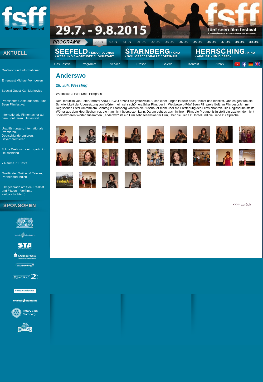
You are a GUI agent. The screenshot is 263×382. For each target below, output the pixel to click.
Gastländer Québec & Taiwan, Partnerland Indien (22, 175)
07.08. (226, 42)
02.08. (156, 42)
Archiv (219, 64)
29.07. (100, 42)
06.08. (212, 42)
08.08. (240, 42)
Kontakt (193, 64)
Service (115, 64)
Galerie (167, 64)
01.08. (142, 42)
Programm (89, 64)
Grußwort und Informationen (21, 70)
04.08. (184, 42)
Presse (141, 64)
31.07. (128, 42)
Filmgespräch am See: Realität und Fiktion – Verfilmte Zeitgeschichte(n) (23, 190)
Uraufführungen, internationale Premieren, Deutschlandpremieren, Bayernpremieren (22, 134)
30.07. (114, 42)
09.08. (254, 42)
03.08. (170, 42)
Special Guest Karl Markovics (22, 90)
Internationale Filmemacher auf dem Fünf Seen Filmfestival (23, 116)
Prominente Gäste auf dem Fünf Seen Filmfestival (24, 102)
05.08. (198, 42)
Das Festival (62, 64)
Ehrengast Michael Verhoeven (22, 80)
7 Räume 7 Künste (14, 163)
